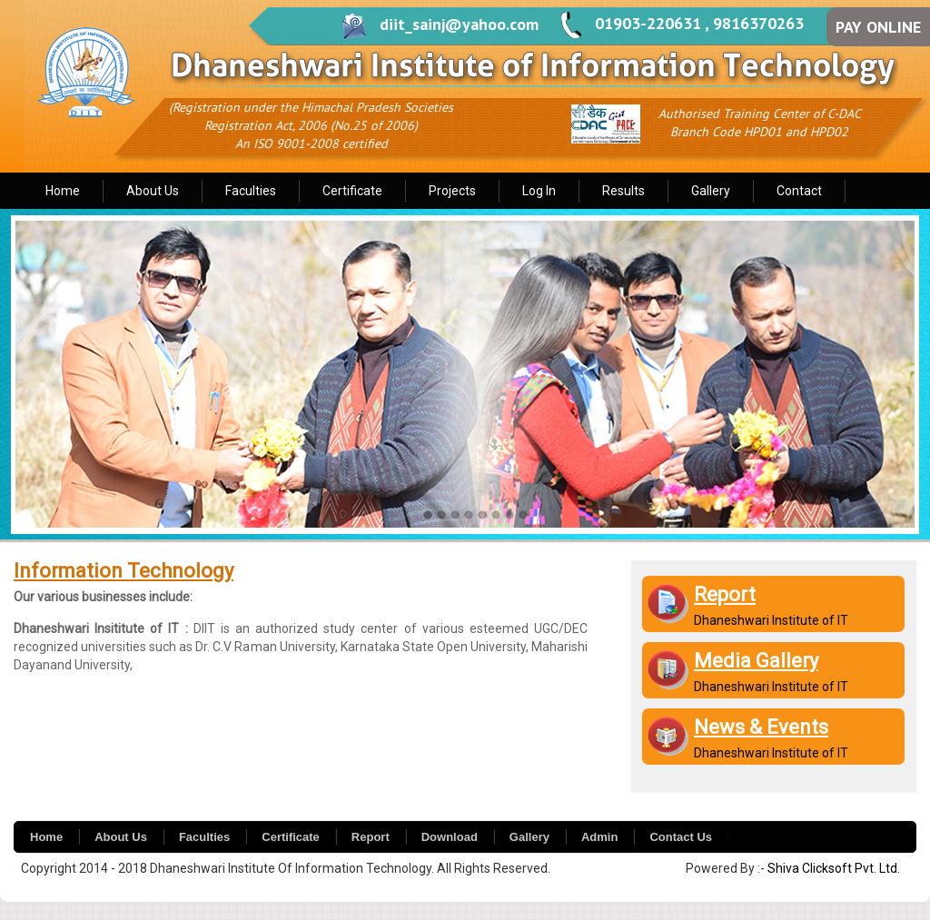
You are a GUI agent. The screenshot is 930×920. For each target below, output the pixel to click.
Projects (452, 190)
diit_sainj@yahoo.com (459, 24)
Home (62, 190)
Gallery (710, 190)
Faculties (250, 190)
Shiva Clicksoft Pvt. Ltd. (833, 868)
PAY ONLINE (878, 26)
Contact (799, 190)
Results (623, 190)
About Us (152, 190)
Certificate (352, 190)
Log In (539, 190)
